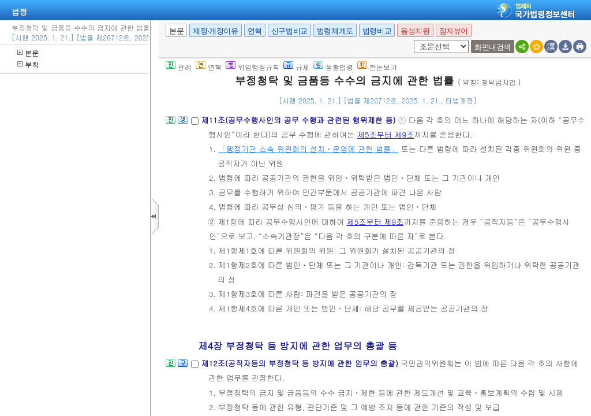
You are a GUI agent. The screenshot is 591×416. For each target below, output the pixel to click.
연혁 (255, 31)
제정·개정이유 (215, 31)
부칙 (28, 64)
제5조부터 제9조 (385, 134)
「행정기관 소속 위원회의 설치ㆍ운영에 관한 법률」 (308, 148)
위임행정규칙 (252, 67)
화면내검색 (492, 47)
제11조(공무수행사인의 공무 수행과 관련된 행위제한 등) (299, 119)
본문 (28, 53)
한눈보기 (377, 67)
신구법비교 (289, 31)
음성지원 (415, 31)
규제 (296, 67)
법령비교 (376, 31)
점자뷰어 (453, 31)
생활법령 (333, 67)
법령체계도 (335, 31)
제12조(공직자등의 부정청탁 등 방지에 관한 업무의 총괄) (301, 363)
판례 (179, 67)
